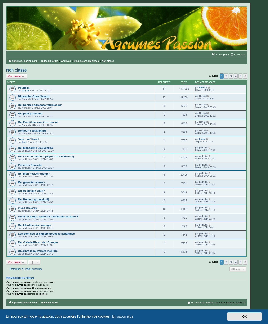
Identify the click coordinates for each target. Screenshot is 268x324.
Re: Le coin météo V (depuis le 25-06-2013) (46, 156)
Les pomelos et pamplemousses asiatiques (46, 233)
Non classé (16, 70)
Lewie (202, 139)
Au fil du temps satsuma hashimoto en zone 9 (48, 216)
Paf (24, 142)
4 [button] (235, 76)
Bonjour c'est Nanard (32, 130)
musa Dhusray (27, 208)
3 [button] (231, 76)
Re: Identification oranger (35, 225)
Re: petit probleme (30, 113)
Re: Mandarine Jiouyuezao (35, 147)
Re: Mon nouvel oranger (34, 173)
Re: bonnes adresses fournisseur (40, 105)
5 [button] (240, 76)
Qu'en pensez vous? (31, 190)
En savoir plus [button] (122, 316)
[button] (245, 75)
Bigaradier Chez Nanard (33, 96)
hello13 (203, 87)
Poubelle (24, 87)
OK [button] (244, 316)
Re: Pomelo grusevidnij (33, 199)
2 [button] (226, 76)
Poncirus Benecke (30, 165)
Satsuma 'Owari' (28, 139)
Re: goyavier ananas (31, 182)
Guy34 (25, 90)
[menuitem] (237, 54)
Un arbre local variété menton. (38, 250)
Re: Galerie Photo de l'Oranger (38, 242)
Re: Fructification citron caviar (38, 122)
